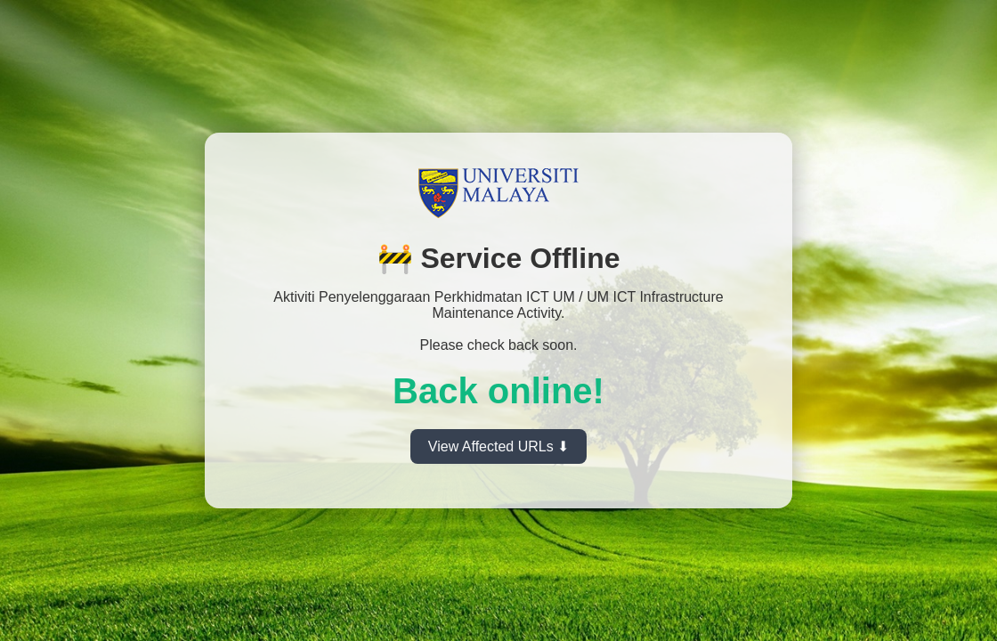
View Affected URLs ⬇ (498, 446)
